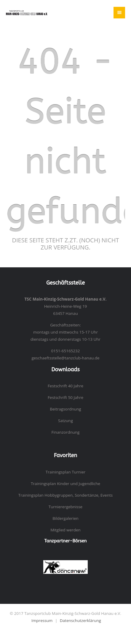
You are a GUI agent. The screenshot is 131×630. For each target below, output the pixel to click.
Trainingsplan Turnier (66, 472)
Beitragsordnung (65, 409)
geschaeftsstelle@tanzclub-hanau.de (65, 358)
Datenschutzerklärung (80, 620)
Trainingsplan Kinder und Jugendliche (65, 483)
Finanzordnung (66, 432)
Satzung (65, 420)
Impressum (41, 620)
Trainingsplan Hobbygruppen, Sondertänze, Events (65, 495)
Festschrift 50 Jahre (65, 397)
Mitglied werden (65, 530)
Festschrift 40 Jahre (65, 386)
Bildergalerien (65, 518)
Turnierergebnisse (65, 506)
